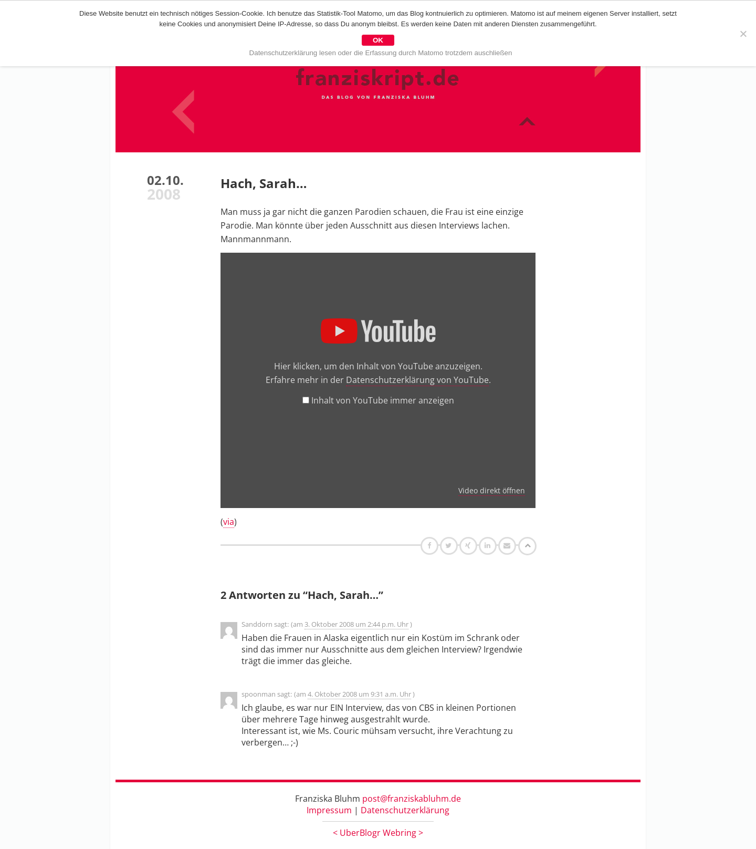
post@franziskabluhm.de (411, 798)
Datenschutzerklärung (405, 810)
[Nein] (743, 33)
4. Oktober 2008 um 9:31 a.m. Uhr (359, 694)
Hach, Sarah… (263, 183)
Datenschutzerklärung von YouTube (417, 380)
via (228, 521)
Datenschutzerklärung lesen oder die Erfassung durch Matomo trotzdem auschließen (380, 53)
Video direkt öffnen (491, 490)
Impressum (329, 810)
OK (378, 40)
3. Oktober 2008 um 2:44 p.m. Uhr (356, 624)
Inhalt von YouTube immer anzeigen (382, 400)
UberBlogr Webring (378, 832)
